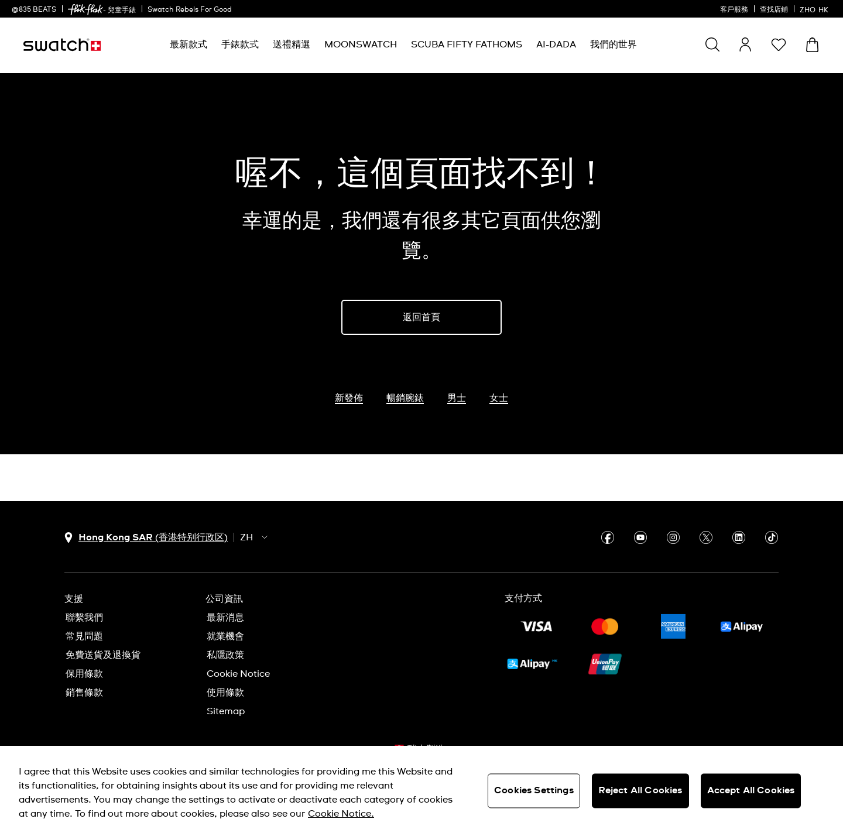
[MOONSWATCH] (360, 45)
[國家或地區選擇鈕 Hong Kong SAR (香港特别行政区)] (146, 538)
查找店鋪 (774, 9)
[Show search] (712, 44)
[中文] (815, 9)
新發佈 (349, 398)
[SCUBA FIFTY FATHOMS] (466, 45)
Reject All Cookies (640, 790)
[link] (85, 9)
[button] (778, 44)
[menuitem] (188, 45)
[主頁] (62, 45)
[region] (421, 791)
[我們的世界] (613, 45)
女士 (498, 398)
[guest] (745, 44)
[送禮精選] (291, 45)
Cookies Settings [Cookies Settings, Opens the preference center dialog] (534, 790)
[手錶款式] (240, 45)
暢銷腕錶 (405, 398)
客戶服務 (734, 9)
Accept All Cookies (751, 790)
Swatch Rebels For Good (190, 9)
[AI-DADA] (556, 45)
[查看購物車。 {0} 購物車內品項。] (812, 44)
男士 (456, 398)
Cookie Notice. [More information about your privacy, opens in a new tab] (341, 813)
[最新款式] (188, 45)
